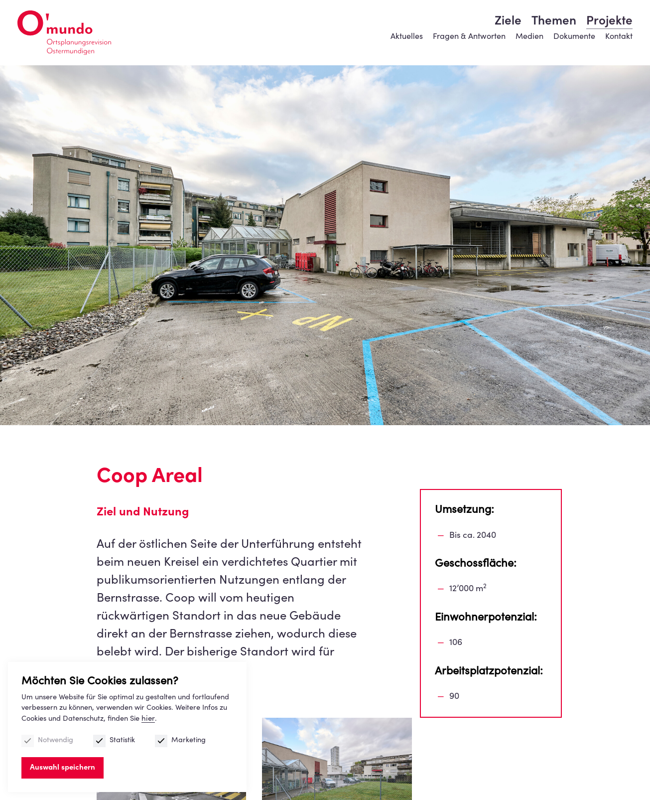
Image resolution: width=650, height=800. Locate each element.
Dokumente (572, 22)
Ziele (508, 47)
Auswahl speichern (64, 766)
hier (157, 717)
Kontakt (616, 22)
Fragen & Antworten (467, 22)
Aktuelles (405, 22)
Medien (527, 22)
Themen (553, 47)
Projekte (607, 47)
